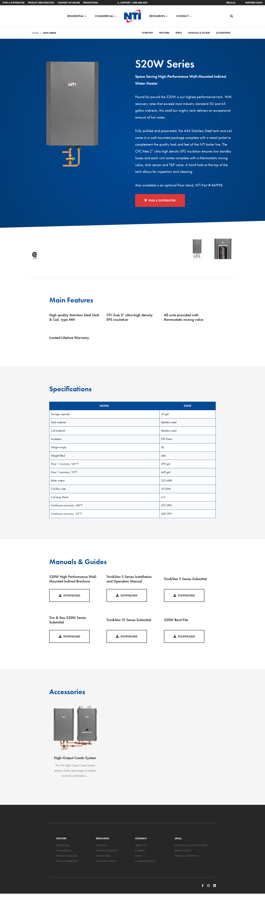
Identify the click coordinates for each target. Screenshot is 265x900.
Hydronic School (107, 851)
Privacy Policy (183, 851)
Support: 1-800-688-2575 (132, 2)
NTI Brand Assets (145, 862)
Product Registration (41, 2)
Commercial (104, 16)
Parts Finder (103, 856)
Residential (75, 16)
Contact (182, 16)
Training (101, 846)
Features (164, 33)
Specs (179, 33)
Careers (140, 851)
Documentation (106, 862)
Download (69, 596)
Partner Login (253, 2)
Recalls (230, 2)
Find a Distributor (13, 2)
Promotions (90, 2)
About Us (140, 846)
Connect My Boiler (69, 2)
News (138, 856)
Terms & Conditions (187, 856)
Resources (157, 16)
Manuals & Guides (199, 33)
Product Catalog (67, 856)
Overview (147, 33)
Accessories (223, 33)
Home (35, 34)
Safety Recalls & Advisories (191, 846)
